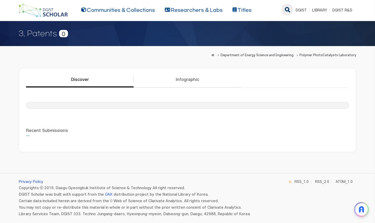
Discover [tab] (80, 79)
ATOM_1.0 (344, 182)
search (287, 9)
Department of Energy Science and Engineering (257, 55)
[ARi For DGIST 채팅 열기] (361, 209)
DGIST (301, 10)
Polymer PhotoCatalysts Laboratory (327, 55)
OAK (109, 194)
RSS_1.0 (302, 182)
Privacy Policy (31, 182)
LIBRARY (319, 10)
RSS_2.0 (322, 182)
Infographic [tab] (187, 79)
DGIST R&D (342, 10)
